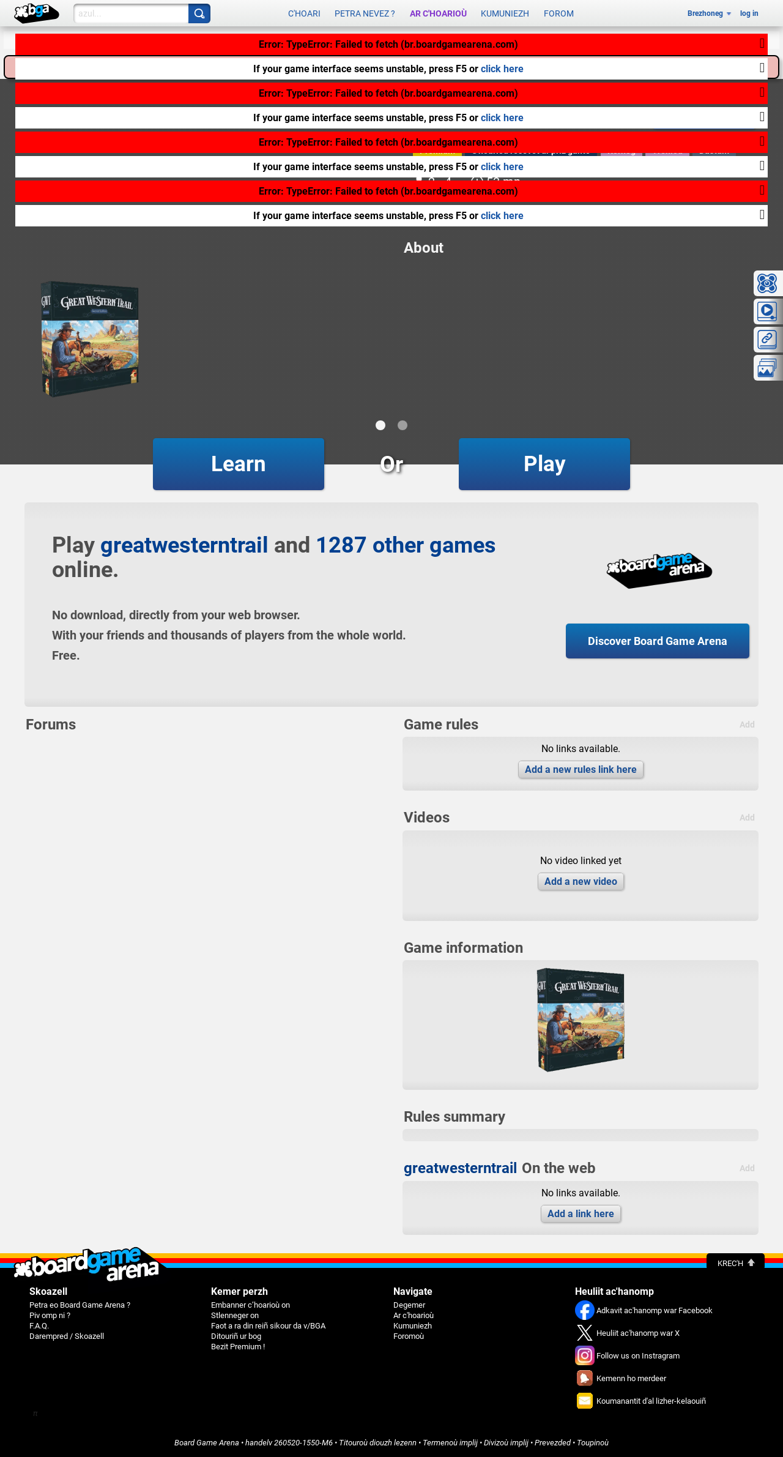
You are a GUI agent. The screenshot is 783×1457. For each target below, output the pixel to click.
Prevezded (553, 1442)
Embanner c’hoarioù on (250, 1305)
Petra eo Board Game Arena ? (79, 1305)
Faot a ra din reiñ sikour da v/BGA (268, 1325)
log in (749, 13)
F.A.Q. (39, 1325)
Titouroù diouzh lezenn (378, 1442)
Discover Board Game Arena (657, 641)
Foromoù (408, 1336)
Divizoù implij (506, 1442)
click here (502, 69)
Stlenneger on (235, 1315)
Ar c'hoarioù (438, 13)
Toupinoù (593, 1442)
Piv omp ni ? (49, 1315)
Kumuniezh (505, 13)
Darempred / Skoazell (66, 1336)
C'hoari (304, 13)
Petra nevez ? (365, 13)
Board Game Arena (206, 1442)
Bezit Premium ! (238, 1346)
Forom (559, 13)
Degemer (409, 1305)
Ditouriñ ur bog (236, 1336)
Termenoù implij (450, 1442)
